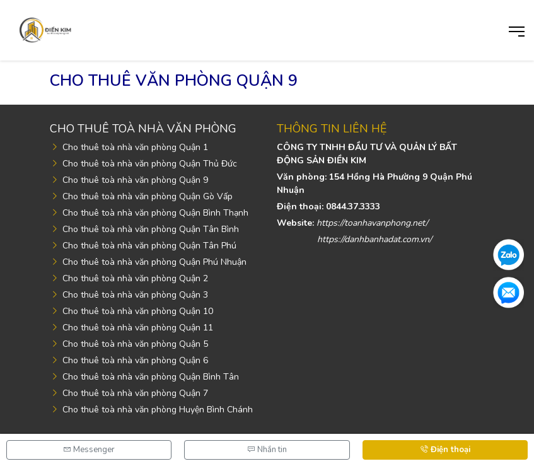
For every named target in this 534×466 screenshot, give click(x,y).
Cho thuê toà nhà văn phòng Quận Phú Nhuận (154, 262)
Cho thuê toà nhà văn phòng (143, 128)
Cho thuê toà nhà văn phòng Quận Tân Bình (150, 229)
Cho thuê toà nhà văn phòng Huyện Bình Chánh (157, 410)
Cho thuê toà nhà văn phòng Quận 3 (135, 295)
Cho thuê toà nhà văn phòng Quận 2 (135, 278)
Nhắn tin (267, 449)
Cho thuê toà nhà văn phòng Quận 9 (135, 180)
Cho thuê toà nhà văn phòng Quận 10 (137, 311)
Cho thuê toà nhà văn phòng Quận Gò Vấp (147, 196)
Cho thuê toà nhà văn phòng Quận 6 (135, 360)
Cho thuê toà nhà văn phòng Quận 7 (135, 393)
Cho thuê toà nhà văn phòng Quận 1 (135, 147)
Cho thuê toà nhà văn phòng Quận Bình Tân (150, 377)
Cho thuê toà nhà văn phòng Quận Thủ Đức (149, 164)
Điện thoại (445, 449)
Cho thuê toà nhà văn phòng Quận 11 (137, 328)
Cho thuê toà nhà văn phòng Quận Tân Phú (149, 246)
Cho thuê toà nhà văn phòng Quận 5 (135, 344)
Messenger (89, 449)
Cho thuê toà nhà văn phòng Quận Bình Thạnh (155, 213)
